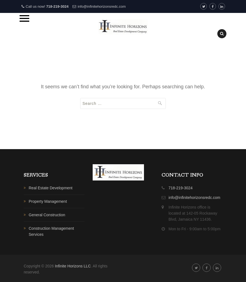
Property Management (48, 201)
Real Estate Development (51, 188)
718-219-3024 (57, 6)
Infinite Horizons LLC (73, 266)
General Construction (47, 215)
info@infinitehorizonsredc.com (101, 6)
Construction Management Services (51, 231)
